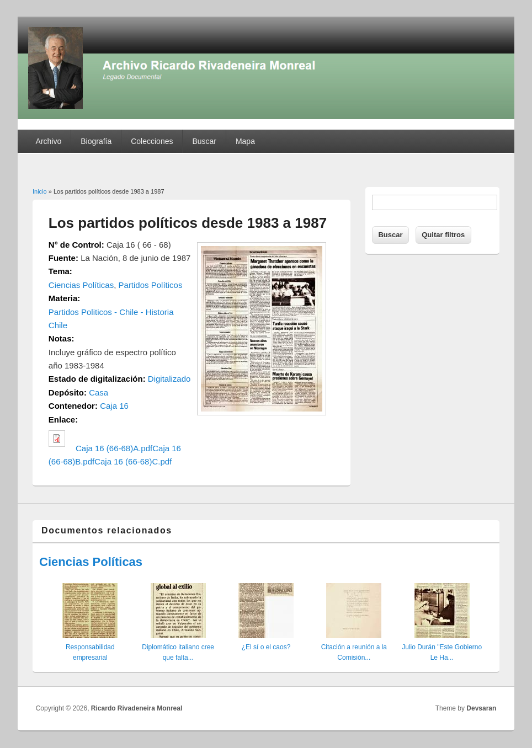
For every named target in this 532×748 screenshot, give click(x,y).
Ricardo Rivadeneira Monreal (136, 708)
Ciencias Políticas (81, 285)
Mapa (245, 141)
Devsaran (481, 708)
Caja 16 (114, 405)
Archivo (49, 141)
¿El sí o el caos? (266, 647)
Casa (98, 392)
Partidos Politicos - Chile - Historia (111, 312)
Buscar (204, 141)
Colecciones (152, 141)
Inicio (40, 191)
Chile (58, 325)
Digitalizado (169, 378)
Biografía (96, 141)
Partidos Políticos (151, 285)
